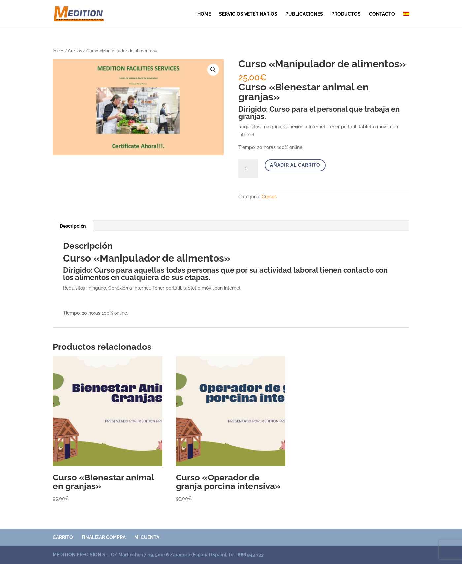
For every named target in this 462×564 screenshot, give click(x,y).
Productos (346, 14)
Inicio (58, 50)
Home (204, 14)
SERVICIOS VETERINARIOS (248, 14)
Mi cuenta (146, 537)
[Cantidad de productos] (248, 168)
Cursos (75, 50)
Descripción (73, 226)
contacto (382, 14)
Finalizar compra (104, 537)
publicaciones (304, 14)
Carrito (63, 537)
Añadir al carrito (295, 165)
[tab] (72, 225)
